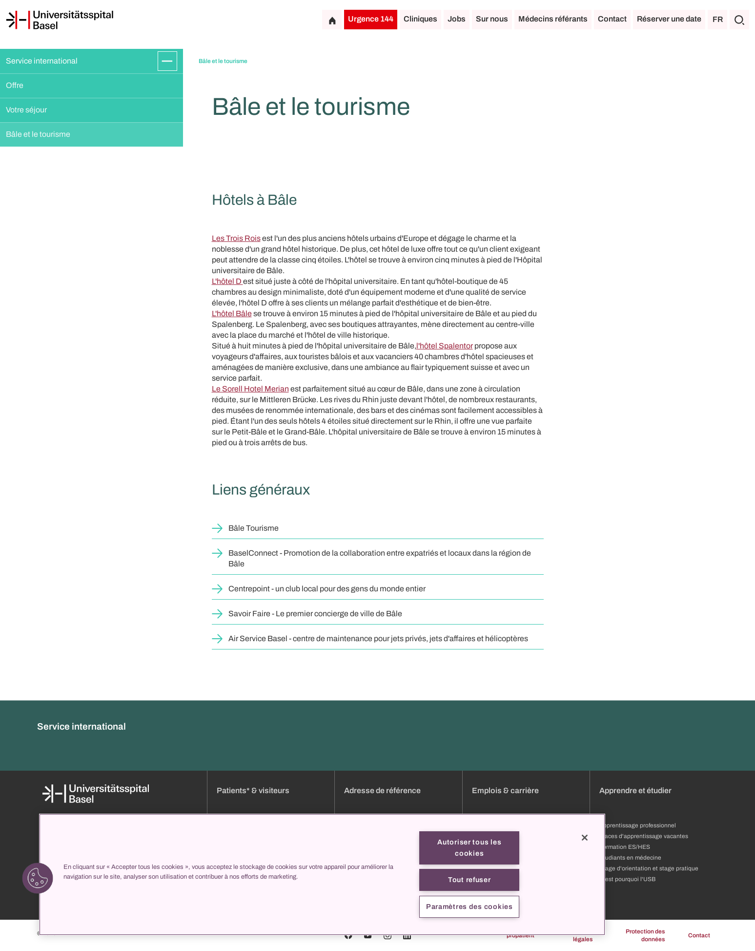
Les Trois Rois (236, 238)
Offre (14, 85)
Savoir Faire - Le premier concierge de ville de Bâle (315, 613)
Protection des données (645, 935)
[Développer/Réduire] (167, 61)
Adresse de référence (382, 790)
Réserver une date (669, 19)
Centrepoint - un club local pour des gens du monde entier (327, 588)
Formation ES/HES (624, 846)
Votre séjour (26, 110)
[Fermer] (584, 837)
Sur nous (492, 19)
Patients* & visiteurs (253, 790)
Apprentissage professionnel (637, 825)
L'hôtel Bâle (232, 313)
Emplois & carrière (505, 790)
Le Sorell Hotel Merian (250, 389)
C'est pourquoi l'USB (627, 879)
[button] (37, 878)
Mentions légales (580, 935)
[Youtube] (368, 935)
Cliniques (420, 19)
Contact (612, 19)
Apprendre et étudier (635, 790)
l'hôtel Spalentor (444, 346)
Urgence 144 (370, 19)
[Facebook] (348, 935)
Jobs (457, 19)
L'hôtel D (227, 281)
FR (718, 19)
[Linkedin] (407, 935)
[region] (322, 874)
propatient (520, 935)
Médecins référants (553, 19)
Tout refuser (469, 880)
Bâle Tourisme (253, 528)
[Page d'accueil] (59, 20)
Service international (42, 61)
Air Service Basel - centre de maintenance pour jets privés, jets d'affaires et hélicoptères (378, 638)
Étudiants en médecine (630, 857)
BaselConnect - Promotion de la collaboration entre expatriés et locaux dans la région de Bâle (379, 558)
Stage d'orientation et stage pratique (648, 868)
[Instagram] (387, 935)
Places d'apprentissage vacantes (643, 836)
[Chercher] (739, 19)
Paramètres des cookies (469, 906)
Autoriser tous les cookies (469, 847)
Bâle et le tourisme (38, 134)
